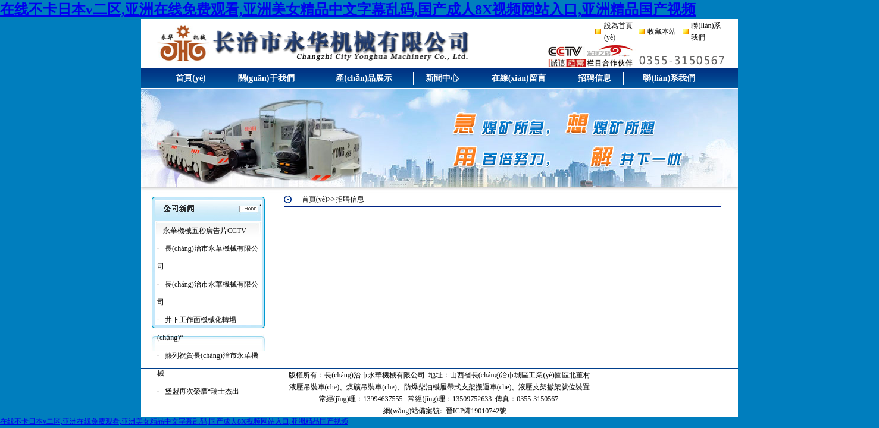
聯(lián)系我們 (669, 78)
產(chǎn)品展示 (364, 78)
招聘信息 (594, 78)
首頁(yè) (191, 78)
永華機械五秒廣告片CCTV (204, 230)
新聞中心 (442, 78)
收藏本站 (661, 31)
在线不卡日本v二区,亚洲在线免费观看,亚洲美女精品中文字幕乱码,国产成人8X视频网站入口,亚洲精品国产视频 (348, 9)
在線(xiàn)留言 (519, 78)
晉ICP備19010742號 (476, 411)
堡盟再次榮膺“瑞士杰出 (202, 391)
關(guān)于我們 (266, 78)
